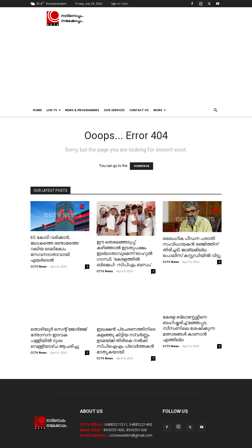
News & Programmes (82, 110)
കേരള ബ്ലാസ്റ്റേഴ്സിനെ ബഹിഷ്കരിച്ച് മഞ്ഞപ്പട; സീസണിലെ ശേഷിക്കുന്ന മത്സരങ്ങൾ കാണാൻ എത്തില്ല (189, 328)
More (159, 110)
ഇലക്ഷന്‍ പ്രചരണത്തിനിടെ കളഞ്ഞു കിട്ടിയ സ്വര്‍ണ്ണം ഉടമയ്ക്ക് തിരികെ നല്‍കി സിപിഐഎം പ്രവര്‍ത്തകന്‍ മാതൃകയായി (126, 326)
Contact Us (139, 110)
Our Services (114, 110)
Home (37, 110)
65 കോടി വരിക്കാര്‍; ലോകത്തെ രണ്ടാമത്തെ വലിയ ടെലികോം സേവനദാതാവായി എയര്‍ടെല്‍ (54, 249)
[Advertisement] (126, 65)
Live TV (53, 110)
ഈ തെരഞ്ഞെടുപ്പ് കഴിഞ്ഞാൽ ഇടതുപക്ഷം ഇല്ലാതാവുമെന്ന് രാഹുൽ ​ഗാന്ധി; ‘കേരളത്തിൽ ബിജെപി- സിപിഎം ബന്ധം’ (125, 253)
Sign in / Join (119, 3)
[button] (215, 110)
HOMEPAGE (141, 166)
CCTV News (38, 266)
